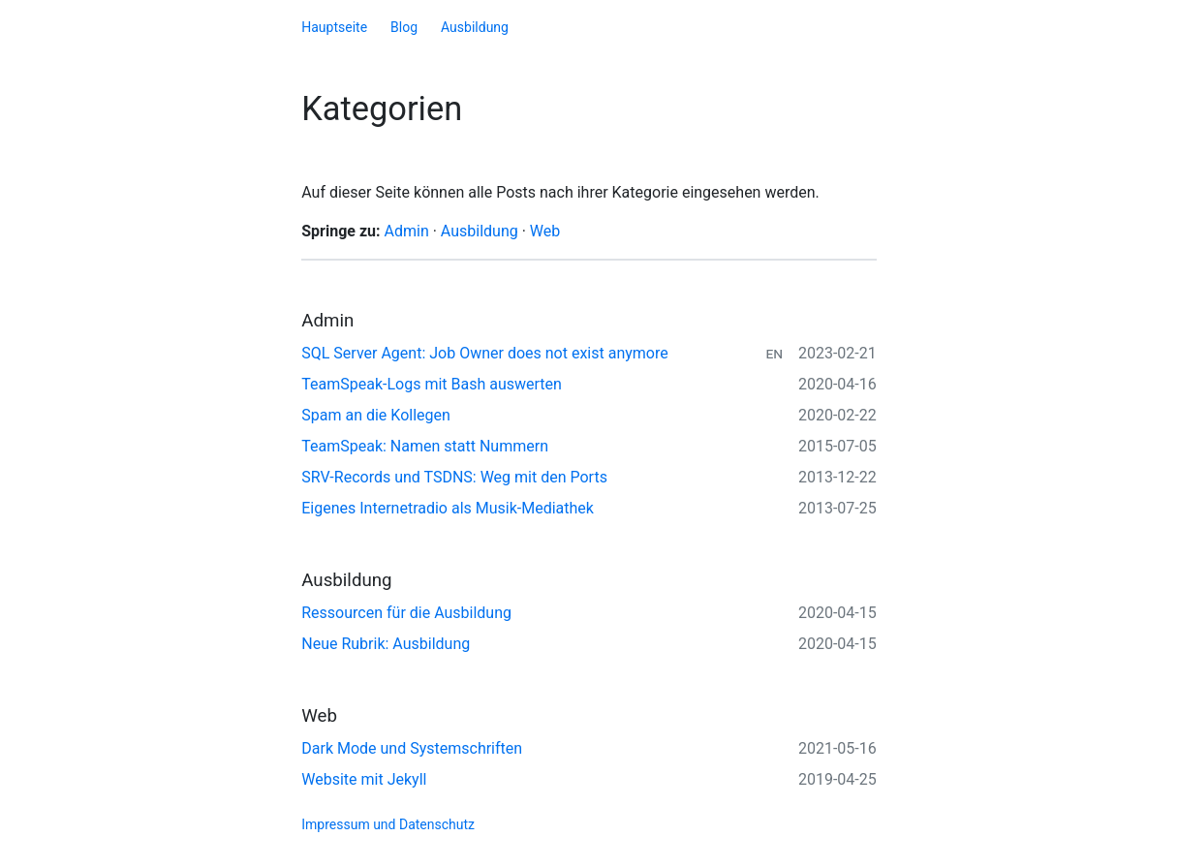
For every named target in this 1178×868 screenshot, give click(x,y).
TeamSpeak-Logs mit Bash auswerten (431, 384)
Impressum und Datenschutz (388, 824)
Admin (407, 231)
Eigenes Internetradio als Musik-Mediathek (447, 508)
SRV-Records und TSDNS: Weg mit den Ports (454, 477)
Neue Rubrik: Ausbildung (385, 644)
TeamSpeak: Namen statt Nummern (424, 446)
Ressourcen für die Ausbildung (406, 613)
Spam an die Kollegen (375, 415)
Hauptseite (334, 27)
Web (545, 231)
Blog (404, 27)
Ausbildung (475, 27)
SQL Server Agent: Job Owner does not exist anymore (484, 353)
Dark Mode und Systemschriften (411, 748)
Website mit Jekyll (363, 779)
